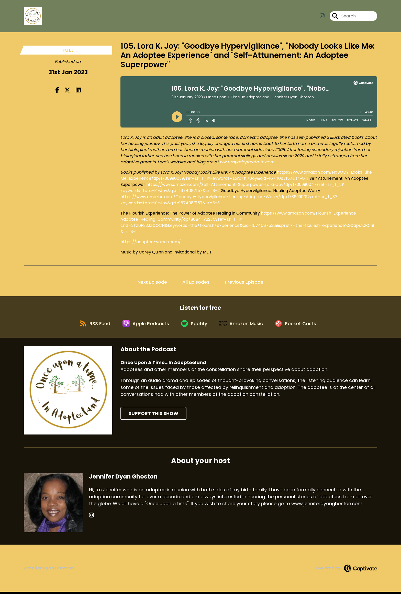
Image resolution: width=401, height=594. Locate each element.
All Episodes (195, 282)
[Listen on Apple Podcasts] (144, 325)
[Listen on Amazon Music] (243, 325)
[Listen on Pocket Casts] (299, 325)
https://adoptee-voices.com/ (150, 242)
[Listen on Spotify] (194, 325)
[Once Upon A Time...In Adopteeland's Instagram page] (322, 17)
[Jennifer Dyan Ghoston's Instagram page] (91, 518)
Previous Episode (244, 282)
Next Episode (152, 282)
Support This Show (153, 415)
